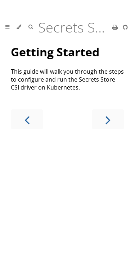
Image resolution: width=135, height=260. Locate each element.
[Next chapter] (108, 119)
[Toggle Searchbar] (30, 27)
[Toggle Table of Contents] (7, 27)
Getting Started (55, 52)
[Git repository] (125, 27)
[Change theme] (19, 27)
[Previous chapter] (27, 119)
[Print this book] (116, 27)
